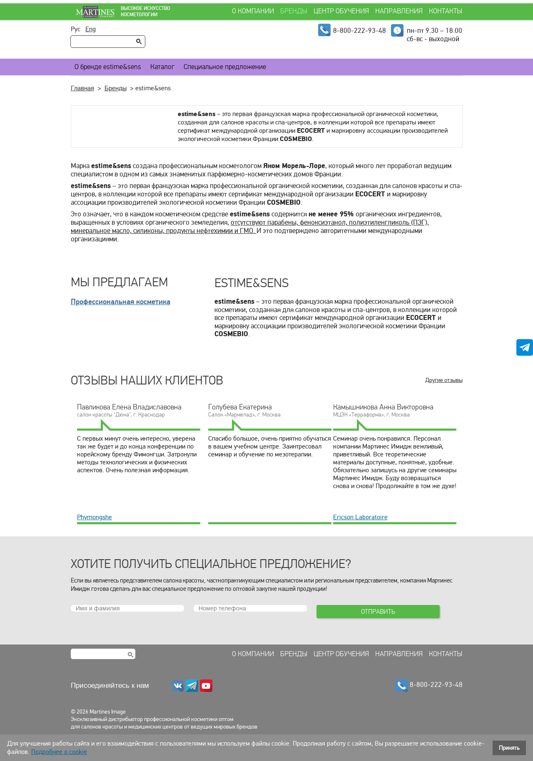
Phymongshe (94, 517)
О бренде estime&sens (108, 67)
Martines (91, 11)
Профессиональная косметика (120, 301)
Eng (90, 29)
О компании (253, 11)
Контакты (445, 11)
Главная (82, 88)
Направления (399, 11)
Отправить (378, 611)
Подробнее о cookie (59, 752)
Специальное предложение (225, 67)
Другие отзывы (444, 380)
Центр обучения (341, 11)
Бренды (293, 11)
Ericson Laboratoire (360, 517)
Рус (75, 29)
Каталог (162, 67)
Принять (509, 748)
